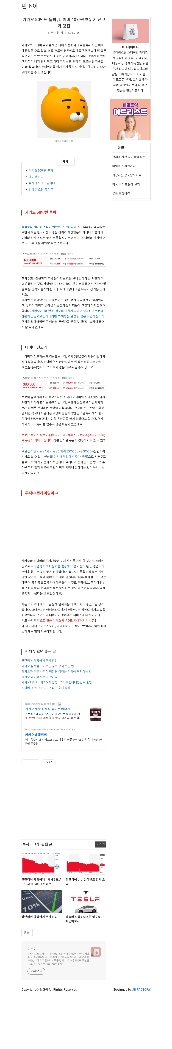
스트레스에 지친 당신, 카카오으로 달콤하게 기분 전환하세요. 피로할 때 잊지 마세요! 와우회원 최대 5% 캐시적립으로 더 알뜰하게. (52, 769)
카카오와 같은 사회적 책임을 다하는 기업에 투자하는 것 (56, 725)
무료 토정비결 (121, 193)
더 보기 (101, 897)
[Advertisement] (63, 244)
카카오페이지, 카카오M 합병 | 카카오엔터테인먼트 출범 (56, 736)
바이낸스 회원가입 (124, 166)
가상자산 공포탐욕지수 (126, 175)
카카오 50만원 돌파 (41, 171)
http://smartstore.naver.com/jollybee (47, 783)
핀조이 (32, 1002)
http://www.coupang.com (40, 757)
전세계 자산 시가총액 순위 (129, 157)
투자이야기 (57, 32)
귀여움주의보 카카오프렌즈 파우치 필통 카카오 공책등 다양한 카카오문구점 (63, 795)
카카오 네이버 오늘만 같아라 (39, 730)
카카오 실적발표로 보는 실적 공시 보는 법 (47, 719)
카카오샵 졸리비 (36, 788)
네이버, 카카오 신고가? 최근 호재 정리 (45, 741)
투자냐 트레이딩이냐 (42, 183)
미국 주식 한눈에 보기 (126, 184)
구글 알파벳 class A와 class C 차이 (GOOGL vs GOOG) (57, 505)
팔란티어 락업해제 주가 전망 (69, 510)
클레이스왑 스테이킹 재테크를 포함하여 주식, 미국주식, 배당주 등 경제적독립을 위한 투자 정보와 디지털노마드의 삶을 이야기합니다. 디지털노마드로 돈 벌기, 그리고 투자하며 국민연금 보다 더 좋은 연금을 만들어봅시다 (58, 1012)
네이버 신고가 (37, 177)
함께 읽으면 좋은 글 (41, 190)
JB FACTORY (141, 1043)
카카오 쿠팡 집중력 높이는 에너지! (48, 762)
